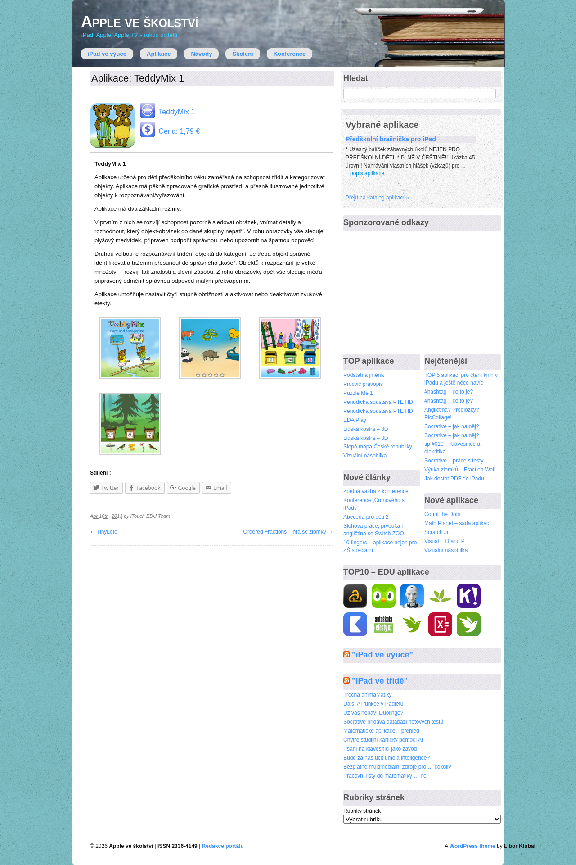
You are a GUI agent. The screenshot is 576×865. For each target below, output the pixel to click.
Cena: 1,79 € (169, 129)
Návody (201, 53)
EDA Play (354, 420)
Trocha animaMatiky (367, 695)
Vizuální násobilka (365, 456)
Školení (242, 53)
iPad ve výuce (107, 53)
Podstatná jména (363, 375)
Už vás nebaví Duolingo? (373, 713)
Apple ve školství (139, 21)
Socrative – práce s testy (453, 460)
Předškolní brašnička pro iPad (391, 139)
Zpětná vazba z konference (376, 491)
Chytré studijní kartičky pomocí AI (383, 740)
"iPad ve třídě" (380, 680)
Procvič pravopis (363, 384)
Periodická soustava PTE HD (378, 402)
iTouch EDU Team (150, 516)
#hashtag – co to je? (448, 392)
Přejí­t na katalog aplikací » (377, 198)
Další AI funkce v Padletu (373, 704)
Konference (290, 53)
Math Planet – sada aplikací (457, 523)
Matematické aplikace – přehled (381, 731)
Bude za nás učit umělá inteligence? (386, 758)
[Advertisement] (410, 288)
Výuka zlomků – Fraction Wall (459, 469)
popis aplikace (367, 173)
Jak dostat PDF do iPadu (454, 479)
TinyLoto (107, 532)
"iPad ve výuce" (382, 654)
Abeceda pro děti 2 (366, 517)
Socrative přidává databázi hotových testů (393, 722)
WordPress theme (472, 846)
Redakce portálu (223, 846)
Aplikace (159, 53)
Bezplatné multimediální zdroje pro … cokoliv (397, 767)
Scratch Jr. (437, 532)
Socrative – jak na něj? (451, 426)
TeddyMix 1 (167, 110)
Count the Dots (442, 514)
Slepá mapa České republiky (377, 447)
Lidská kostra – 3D (365, 429)
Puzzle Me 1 (358, 393)
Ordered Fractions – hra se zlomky (284, 532)
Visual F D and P (444, 541)
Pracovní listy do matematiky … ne (385, 776)
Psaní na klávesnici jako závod (380, 749)
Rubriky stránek (362, 811)
